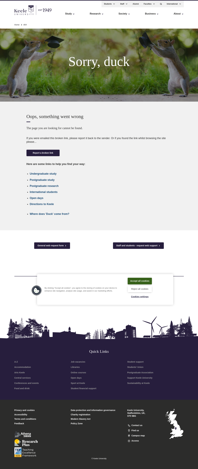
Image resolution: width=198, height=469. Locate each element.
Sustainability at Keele (138, 383)
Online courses (78, 372)
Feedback (19, 423)
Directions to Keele (42, 204)
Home (17, 24)
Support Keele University (139, 378)
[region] (105, 289)
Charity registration (80, 414)
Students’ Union (135, 367)
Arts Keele (19, 372)
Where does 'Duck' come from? (49, 213)
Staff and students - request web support (138, 245)
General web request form (52, 245)
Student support (135, 362)
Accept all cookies (139, 280)
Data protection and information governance (93, 410)
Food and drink (22, 388)
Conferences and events (26, 383)
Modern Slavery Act (80, 419)
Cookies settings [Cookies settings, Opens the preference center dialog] (139, 296)
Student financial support (83, 388)
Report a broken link (43, 153)
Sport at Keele (78, 383)
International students (44, 192)
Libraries (75, 367)
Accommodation (22, 367)
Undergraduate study (43, 173)
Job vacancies (78, 362)
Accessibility (20, 414)
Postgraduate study (42, 179)
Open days (36, 198)
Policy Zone (77, 423)
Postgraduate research (44, 185)
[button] (161, 3)
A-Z (16, 362)
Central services (22, 378)
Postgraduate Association (140, 372)
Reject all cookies (139, 289)
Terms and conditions (25, 419)
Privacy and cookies (24, 410)
